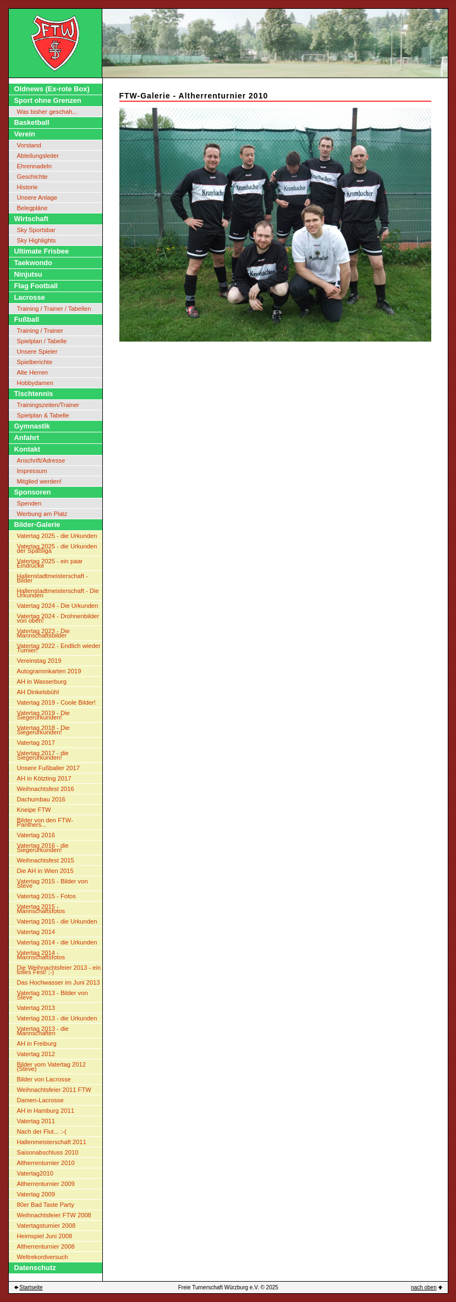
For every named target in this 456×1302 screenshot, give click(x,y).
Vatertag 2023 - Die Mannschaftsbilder (43, 633)
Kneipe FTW (34, 809)
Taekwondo (33, 263)
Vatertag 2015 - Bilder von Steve (52, 883)
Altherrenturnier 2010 (46, 1163)
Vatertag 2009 (36, 1194)
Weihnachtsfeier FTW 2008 (54, 1215)
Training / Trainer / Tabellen (54, 308)
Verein (24, 134)
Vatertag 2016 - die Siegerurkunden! (43, 847)
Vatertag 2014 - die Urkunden (57, 942)
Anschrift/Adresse (41, 460)
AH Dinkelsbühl (38, 692)
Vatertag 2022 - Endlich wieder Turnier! (59, 647)
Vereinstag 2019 (39, 660)
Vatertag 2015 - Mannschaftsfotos (41, 908)
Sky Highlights (36, 240)
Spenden (29, 503)
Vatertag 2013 (36, 1007)
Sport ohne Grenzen (47, 100)
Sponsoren (32, 492)
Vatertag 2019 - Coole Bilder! (56, 702)
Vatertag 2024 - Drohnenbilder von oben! (58, 618)
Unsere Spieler (37, 351)
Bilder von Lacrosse (44, 1079)
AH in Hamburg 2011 (45, 1110)
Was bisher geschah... (47, 111)
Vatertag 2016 (36, 835)
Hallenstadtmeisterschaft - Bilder (52, 578)
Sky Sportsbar (36, 230)
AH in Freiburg (37, 1043)
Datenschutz (35, 1267)
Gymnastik (32, 426)
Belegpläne (32, 208)
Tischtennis (33, 393)
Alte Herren (32, 372)
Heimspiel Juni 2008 (45, 1236)
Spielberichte (35, 362)
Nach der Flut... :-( (42, 1131)
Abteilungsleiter (38, 155)
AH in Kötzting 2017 (44, 778)
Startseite (30, 1287)
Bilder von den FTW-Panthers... (45, 822)
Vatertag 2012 (36, 1054)
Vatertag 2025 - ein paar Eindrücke (50, 563)
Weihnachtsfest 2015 (45, 860)
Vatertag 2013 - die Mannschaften (43, 1030)
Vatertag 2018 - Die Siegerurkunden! (43, 729)
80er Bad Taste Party (45, 1204)
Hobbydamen (35, 383)
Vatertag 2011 (36, 1121)
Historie (27, 187)
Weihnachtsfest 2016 (45, 788)
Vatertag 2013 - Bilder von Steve (52, 995)
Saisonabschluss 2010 (48, 1152)
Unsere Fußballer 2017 (48, 768)
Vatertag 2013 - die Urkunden (57, 1018)
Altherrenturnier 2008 (46, 1246)
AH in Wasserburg (42, 681)
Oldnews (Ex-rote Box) (52, 89)
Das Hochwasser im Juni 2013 (58, 982)
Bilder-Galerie (37, 524)
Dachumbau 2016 (41, 799)
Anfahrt (27, 437)
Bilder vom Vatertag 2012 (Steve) (51, 1066)
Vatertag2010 (35, 1173)
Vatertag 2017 (36, 742)
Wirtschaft (31, 219)
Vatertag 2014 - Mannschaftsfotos (41, 954)
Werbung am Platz (42, 513)
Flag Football (36, 286)
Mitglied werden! (39, 481)
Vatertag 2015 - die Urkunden (57, 921)
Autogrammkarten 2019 (49, 671)
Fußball (27, 319)
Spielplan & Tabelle (43, 415)
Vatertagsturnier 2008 (46, 1225)
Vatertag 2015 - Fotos (46, 896)
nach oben (424, 1287)
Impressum (32, 471)
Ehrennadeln (34, 166)
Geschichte (32, 176)
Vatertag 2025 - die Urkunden (57, 535)
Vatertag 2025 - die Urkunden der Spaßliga (57, 548)
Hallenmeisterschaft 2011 (51, 1142)
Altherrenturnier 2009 (46, 1183)
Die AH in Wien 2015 (45, 870)
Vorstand (29, 145)
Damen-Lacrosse (40, 1100)
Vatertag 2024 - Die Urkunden (57, 605)
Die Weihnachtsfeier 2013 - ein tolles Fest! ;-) (59, 969)
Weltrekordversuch (42, 1257)
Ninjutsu (28, 274)
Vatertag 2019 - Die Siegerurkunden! (43, 715)
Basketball (32, 122)
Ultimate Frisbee (41, 251)
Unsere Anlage (37, 197)
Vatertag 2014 (36, 932)
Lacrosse (29, 297)
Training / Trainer (40, 330)
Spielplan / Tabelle (42, 341)
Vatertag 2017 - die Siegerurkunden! (43, 755)
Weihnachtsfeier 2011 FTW (54, 1089)
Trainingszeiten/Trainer (48, 405)
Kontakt (27, 449)
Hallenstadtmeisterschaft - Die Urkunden (58, 592)
